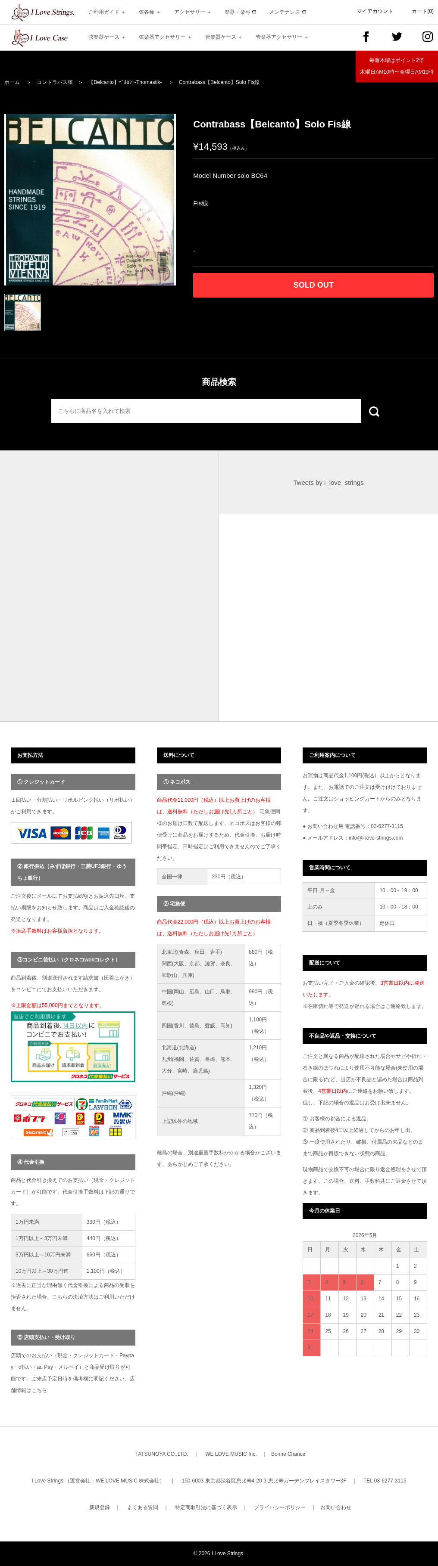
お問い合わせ (335, 1507)
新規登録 (99, 1507)
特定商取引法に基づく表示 (206, 1507)
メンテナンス (287, 12)
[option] (90, 199)
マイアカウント (375, 11)
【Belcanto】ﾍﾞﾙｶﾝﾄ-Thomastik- (125, 82)
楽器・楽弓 (240, 12)
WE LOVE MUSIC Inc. (231, 1454)
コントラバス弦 (55, 82)
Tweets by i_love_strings (328, 482)
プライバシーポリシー (280, 1507)
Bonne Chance (288, 1454)
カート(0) (423, 11)
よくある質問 (142, 1507)
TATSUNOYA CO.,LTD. (161, 1454)
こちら (39, 1390)
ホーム (12, 82)
